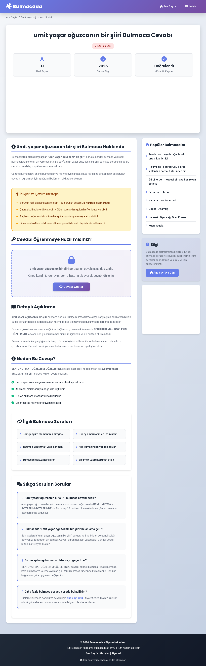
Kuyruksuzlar (155, 225)
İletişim (191, 6)
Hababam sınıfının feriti (161, 200)
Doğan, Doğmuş (157, 208)
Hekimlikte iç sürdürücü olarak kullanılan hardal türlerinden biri (166, 169)
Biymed (116, 653)
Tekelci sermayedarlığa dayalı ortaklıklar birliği (165, 156)
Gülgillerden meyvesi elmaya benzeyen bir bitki (171, 181)
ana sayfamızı (75, 598)
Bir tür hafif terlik (157, 192)
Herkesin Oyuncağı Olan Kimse (166, 217)
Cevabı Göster (71, 286)
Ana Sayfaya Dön (162, 272)
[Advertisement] (103, 101)
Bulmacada (24, 6)
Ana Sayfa (168, 6)
